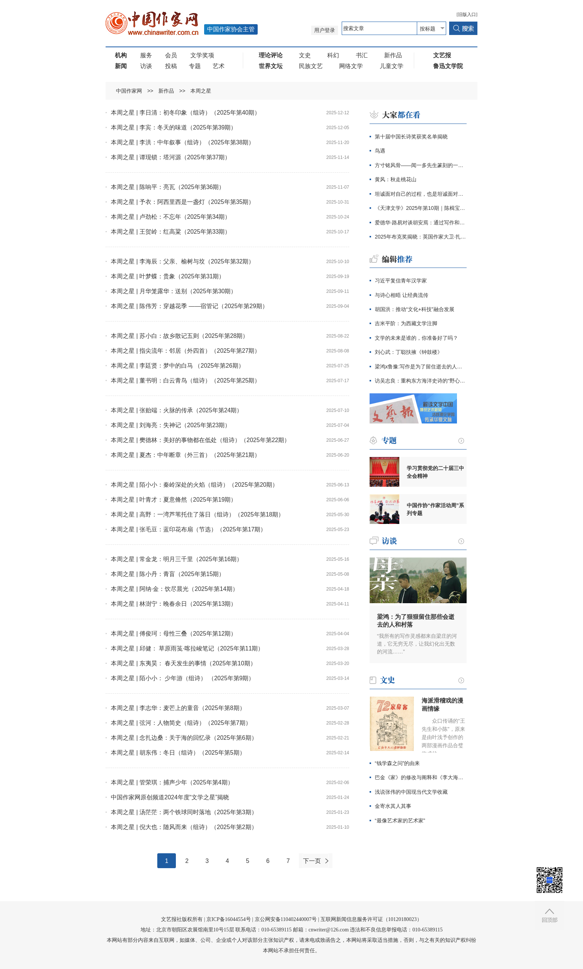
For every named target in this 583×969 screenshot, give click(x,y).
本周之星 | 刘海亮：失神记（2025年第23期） (171, 425)
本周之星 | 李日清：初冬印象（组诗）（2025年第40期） (185, 112)
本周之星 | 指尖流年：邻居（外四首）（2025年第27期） (185, 351)
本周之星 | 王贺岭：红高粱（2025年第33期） (171, 231)
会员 (171, 55)
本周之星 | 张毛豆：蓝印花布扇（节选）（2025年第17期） (188, 529)
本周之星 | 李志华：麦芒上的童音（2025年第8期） (178, 708)
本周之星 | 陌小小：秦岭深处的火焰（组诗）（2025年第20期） (194, 485)
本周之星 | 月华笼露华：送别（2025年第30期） (173, 291)
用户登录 (324, 30)
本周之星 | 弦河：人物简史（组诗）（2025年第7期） (181, 723)
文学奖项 (202, 55)
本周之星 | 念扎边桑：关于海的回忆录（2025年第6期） (184, 738)
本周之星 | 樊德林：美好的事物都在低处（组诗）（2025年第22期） (200, 440)
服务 (146, 55)
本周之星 (200, 91)
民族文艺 (311, 66)
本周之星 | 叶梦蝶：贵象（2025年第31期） (168, 276)
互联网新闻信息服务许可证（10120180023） (371, 919)
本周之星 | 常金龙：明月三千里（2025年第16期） (176, 559)
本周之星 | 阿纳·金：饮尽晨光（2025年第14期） (174, 589)
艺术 (219, 66)
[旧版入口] (467, 14)
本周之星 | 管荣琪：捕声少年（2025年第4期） (172, 782)
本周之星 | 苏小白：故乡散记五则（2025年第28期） (179, 336)
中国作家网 (129, 91)
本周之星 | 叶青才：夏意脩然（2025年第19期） (173, 499)
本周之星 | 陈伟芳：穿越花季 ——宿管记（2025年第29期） (189, 306)
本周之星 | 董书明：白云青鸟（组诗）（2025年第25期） (185, 380)
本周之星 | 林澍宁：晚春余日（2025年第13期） (173, 604)
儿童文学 (391, 66)
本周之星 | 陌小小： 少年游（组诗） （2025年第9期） (182, 678)
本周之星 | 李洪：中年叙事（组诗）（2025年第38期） (182, 142)
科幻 (333, 55)
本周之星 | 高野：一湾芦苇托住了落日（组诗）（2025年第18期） (197, 514)
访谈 (146, 66)
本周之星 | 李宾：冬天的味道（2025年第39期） (173, 127)
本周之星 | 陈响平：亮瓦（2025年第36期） (168, 187)
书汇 (362, 55)
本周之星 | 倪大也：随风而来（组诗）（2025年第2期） (184, 827)
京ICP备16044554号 (228, 919)
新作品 (393, 55)
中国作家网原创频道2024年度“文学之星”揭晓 (170, 797)
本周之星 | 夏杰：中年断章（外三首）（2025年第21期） (185, 455)
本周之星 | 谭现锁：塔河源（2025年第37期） (171, 157)
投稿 (171, 66)
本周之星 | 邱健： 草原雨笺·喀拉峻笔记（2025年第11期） (187, 648)
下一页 (312, 861)
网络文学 (351, 66)
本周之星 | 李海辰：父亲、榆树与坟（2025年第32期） (182, 261)
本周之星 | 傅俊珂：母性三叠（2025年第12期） (173, 633)
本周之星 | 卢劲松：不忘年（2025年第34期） (171, 217)
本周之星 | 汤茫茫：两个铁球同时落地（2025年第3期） (184, 812)
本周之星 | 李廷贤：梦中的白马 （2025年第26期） (177, 365)
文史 (305, 55)
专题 (195, 66)
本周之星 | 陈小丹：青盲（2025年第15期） (168, 574)
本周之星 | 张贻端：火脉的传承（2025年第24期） (176, 410)
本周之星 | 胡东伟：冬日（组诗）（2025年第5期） (178, 752)
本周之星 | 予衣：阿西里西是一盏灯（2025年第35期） (182, 202)
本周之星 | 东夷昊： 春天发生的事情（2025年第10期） (183, 663)
